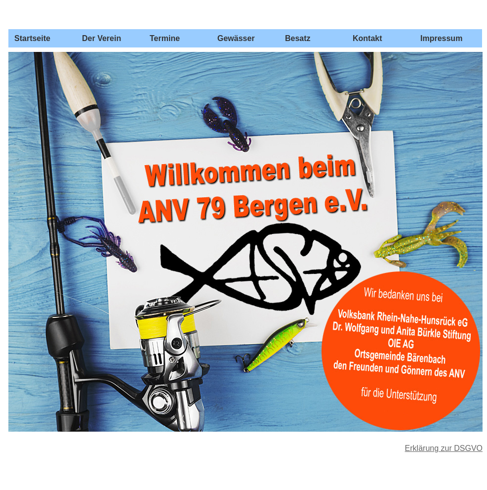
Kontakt (367, 38)
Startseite (32, 38)
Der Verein (101, 38)
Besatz (298, 38)
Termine (165, 38)
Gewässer (236, 38)
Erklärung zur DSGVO (444, 448)
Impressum (441, 38)
